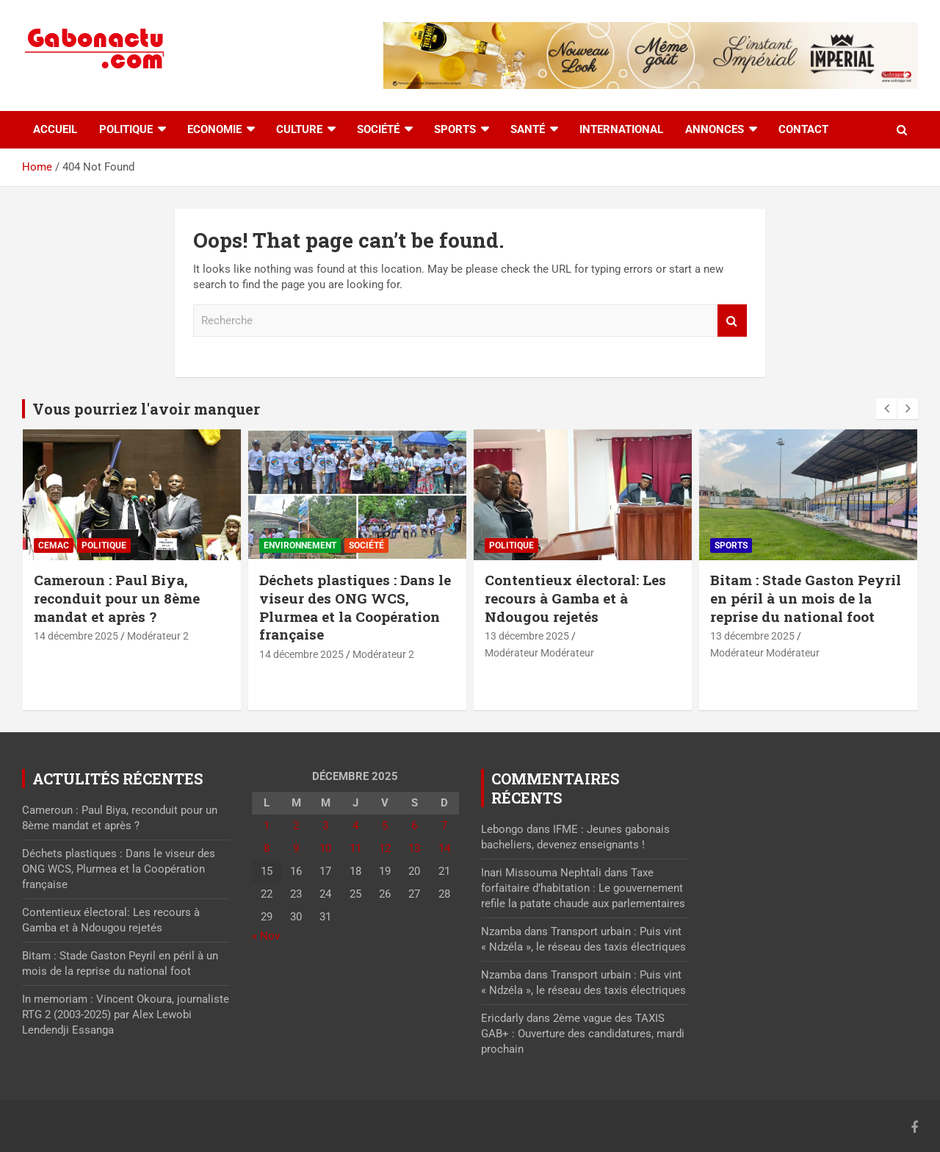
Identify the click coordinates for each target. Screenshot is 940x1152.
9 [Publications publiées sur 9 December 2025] (296, 848)
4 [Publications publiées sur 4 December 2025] (355, 825)
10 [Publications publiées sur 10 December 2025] (325, 848)
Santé (527, 129)
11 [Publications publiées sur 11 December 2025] (355, 848)
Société (378, 129)
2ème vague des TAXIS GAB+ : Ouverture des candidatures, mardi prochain (582, 1034)
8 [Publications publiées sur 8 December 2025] (267, 848)
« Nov (266, 935)
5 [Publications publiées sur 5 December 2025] (385, 825)
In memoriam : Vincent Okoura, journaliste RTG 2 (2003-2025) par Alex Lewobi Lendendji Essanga (125, 1014)
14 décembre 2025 (76, 636)
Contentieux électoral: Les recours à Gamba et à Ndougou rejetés (575, 597)
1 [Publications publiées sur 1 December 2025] (267, 825)
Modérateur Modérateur (539, 653)
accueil (55, 129)
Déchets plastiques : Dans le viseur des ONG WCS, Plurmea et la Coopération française (355, 606)
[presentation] (886, 408)
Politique (126, 129)
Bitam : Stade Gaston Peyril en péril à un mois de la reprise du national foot (805, 597)
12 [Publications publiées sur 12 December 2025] (385, 848)
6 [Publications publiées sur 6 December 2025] (414, 825)
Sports (455, 129)
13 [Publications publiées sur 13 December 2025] (414, 848)
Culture (299, 129)
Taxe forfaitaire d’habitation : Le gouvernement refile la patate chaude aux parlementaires (583, 888)
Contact (803, 129)
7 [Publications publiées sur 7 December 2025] (444, 825)
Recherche (732, 320)
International (621, 129)
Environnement (300, 545)
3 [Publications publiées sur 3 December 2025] (325, 825)
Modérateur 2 (158, 636)
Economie (214, 129)
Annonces (714, 129)
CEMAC (53, 545)
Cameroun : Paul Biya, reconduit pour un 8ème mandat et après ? (117, 597)
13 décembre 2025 (527, 636)
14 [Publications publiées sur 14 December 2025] (444, 848)
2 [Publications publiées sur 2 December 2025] (296, 825)
